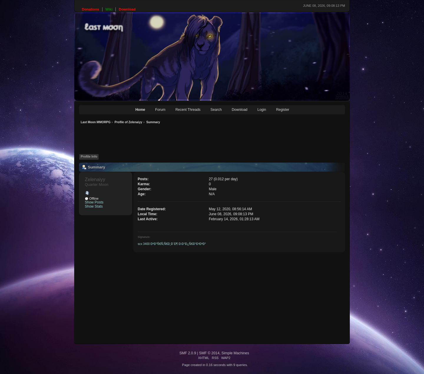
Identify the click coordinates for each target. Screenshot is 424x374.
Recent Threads (188, 110)
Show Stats (94, 206)
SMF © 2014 (209, 353)
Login (261, 110)
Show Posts (94, 202)
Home (140, 110)
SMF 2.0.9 (187, 353)
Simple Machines (235, 353)
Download (239, 110)
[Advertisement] (186, 140)
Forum (160, 110)
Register (282, 110)
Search (216, 110)
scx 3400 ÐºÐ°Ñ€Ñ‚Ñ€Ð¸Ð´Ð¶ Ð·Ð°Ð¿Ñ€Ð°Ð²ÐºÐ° (172, 244)
